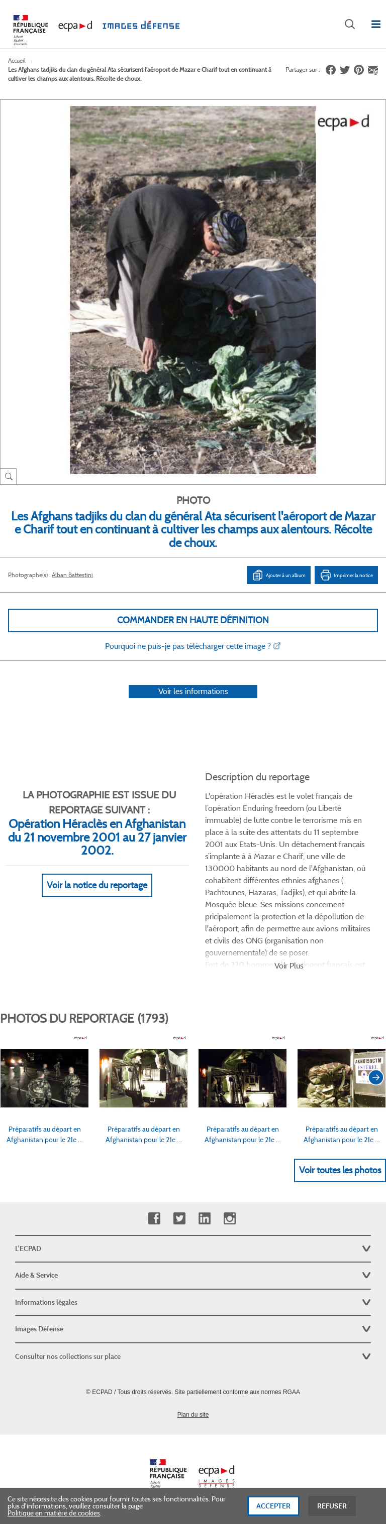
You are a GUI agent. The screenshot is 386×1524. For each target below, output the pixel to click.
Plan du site (193, 1414)
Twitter (179, 1218)
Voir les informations (193, 691)
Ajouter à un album (279, 575)
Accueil (17, 60)
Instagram (229, 1218)
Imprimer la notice (346, 575)
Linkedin (204, 1218)
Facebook (154, 1218)
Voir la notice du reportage (97, 885)
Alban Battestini (72, 575)
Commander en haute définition (193, 620)
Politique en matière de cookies (54, 1514)
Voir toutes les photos (340, 1170)
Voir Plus (289, 966)
